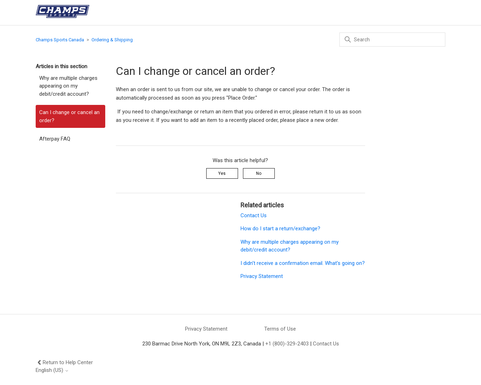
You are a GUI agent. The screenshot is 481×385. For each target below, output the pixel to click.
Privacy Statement (262, 276)
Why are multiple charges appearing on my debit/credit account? (68, 86)
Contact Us (254, 215)
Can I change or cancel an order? (69, 116)
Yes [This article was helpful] (222, 173)
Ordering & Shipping (112, 39)
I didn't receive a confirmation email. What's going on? (303, 263)
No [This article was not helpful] (258, 173)
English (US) (52, 370)
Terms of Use (280, 329)
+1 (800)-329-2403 (287, 343)
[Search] (392, 39)
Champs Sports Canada (60, 39)
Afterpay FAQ (54, 139)
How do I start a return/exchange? (280, 228)
